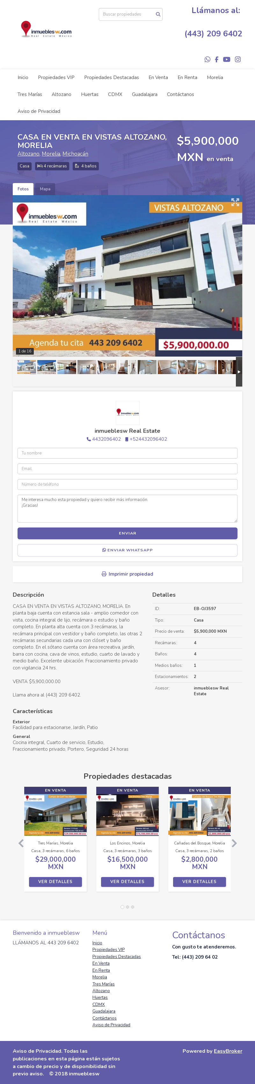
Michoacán (75, 154)
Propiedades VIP (56, 77)
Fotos (23, 189)
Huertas (89, 94)
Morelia (215, 77)
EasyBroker (228, 1051)
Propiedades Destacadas (111, 77)
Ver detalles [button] (55, 882)
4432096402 (106, 439)
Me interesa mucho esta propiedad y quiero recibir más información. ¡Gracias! (127, 509)
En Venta (158, 77)
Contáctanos (180, 94)
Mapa (45, 189)
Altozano (61, 94)
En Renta (187, 77)
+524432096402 (148, 439)
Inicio (23, 77)
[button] (18, 842)
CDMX (115, 94)
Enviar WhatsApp (127, 550)
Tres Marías (30, 94)
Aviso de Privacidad (39, 111)
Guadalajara (144, 94)
